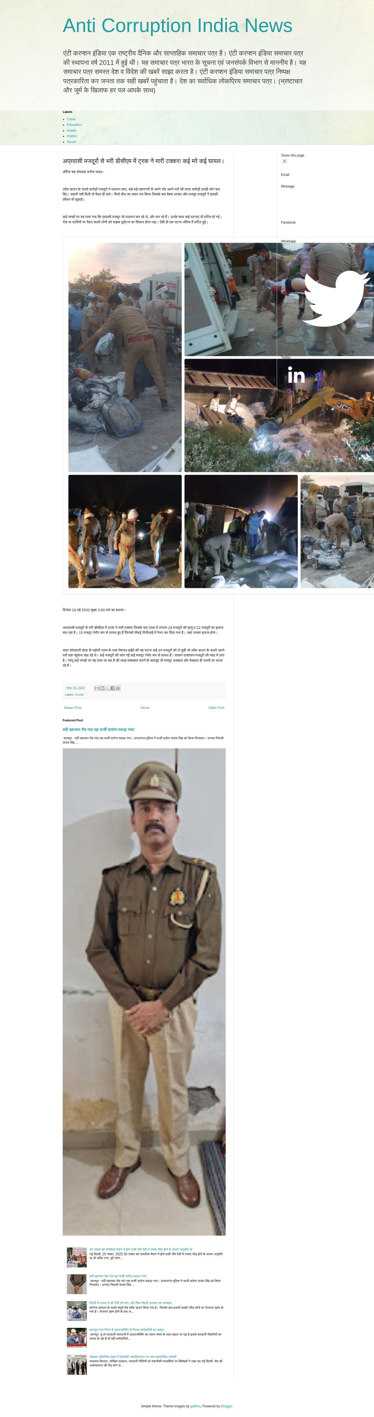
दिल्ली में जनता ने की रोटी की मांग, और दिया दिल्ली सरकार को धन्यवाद (130, 1303)
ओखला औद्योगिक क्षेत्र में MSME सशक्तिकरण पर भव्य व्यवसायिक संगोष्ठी (133, 1357)
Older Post (216, 708)
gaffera (195, 1406)
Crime (71, 119)
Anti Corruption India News (178, 25)
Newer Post (72, 708)
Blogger (226, 1406)
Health (72, 131)
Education (74, 125)
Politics (72, 136)
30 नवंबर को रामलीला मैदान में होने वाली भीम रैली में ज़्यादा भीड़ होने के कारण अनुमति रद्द (140, 1249)
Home (145, 708)
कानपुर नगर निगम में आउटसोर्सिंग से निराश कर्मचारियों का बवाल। (127, 1330)
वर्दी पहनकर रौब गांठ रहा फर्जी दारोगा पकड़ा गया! (99, 729)
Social (71, 142)
